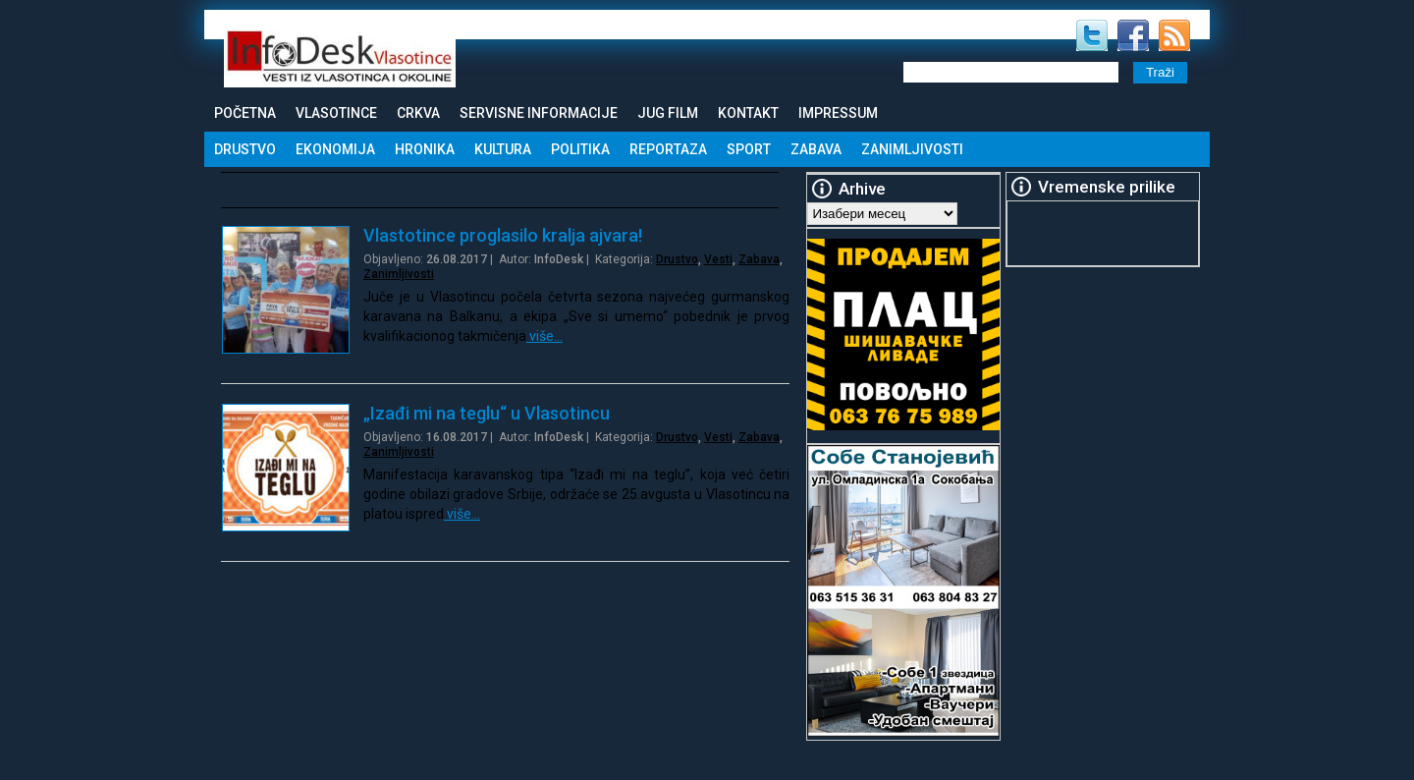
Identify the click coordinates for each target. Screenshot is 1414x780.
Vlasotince (336, 113)
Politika (580, 149)
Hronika (425, 149)
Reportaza (668, 149)
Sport (749, 149)
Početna (245, 113)
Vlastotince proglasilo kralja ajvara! (502, 235)
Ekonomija (335, 149)
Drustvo (245, 149)
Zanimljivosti (912, 149)
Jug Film (667, 113)
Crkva (418, 113)
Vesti (718, 259)
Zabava (816, 149)
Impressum (838, 113)
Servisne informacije (539, 113)
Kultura (502, 149)
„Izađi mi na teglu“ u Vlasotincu (486, 413)
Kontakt (748, 113)
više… (544, 336)
